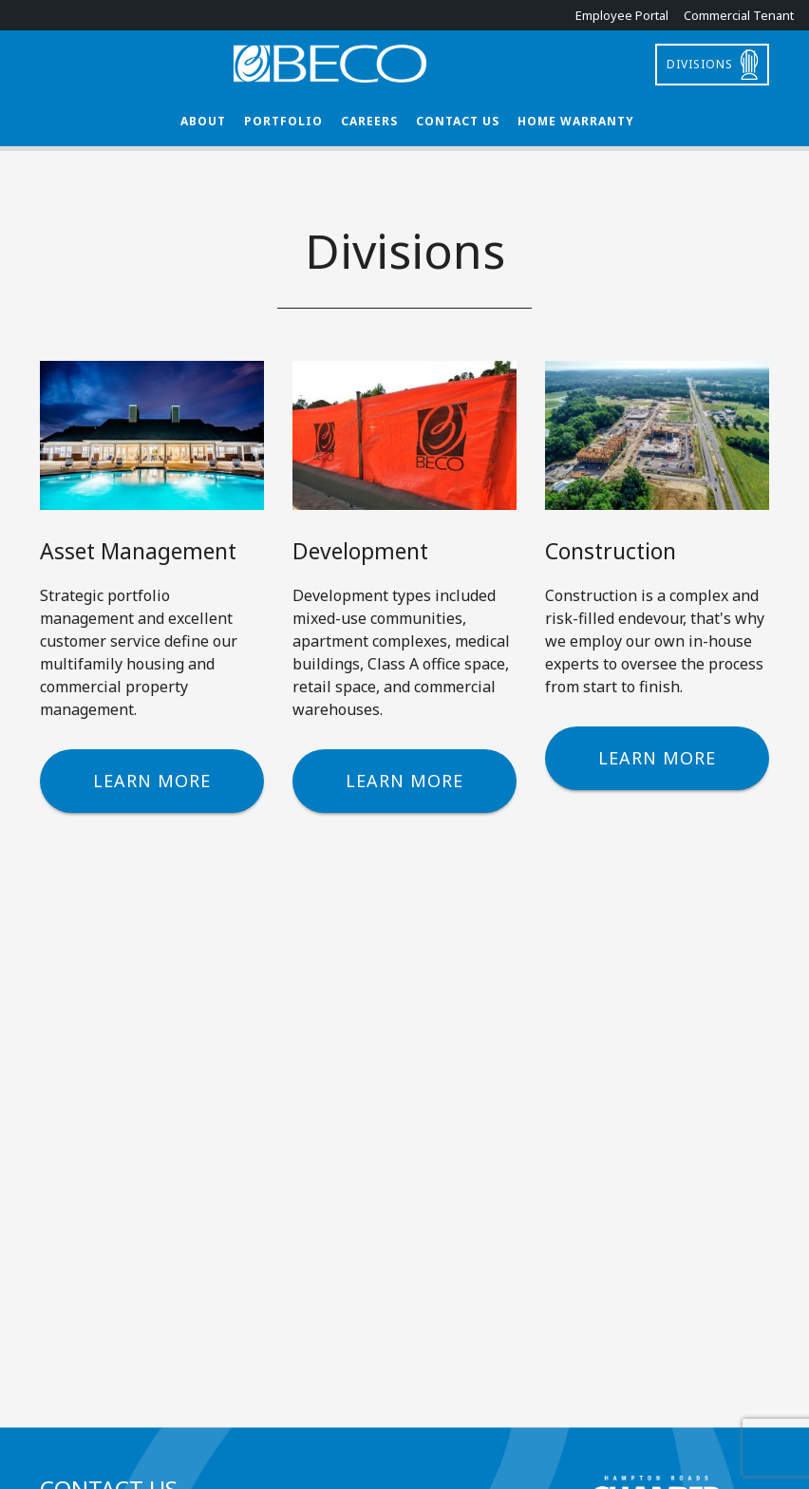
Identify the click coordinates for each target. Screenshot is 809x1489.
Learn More (152, 780)
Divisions (700, 64)
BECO (404, 64)
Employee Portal (621, 15)
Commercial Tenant (739, 15)
